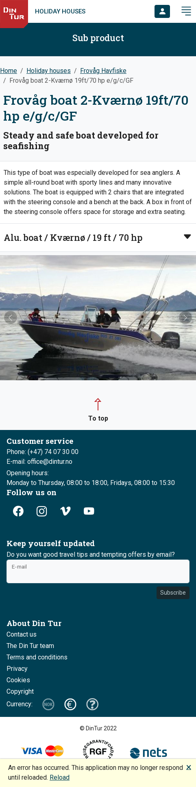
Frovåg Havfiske (103, 71)
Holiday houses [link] (60, 11)
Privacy (17, 668)
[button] (162, 11)
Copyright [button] (20, 691)
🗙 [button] (188, 767)
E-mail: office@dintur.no (39, 461)
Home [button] (8, 71)
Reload (60, 777)
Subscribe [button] (173, 592)
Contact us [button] (22, 634)
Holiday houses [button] (48, 71)
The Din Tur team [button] (30, 646)
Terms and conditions (37, 657)
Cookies (18, 680)
